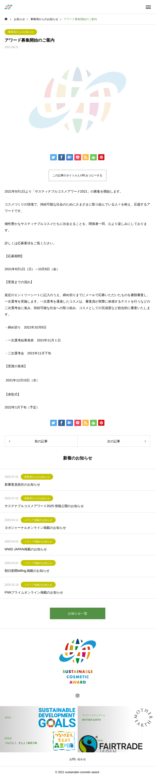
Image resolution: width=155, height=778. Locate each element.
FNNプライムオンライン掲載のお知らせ (34, 592)
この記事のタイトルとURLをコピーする (77, 175)
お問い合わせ (77, 759)
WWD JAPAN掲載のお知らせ (26, 549)
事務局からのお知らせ (20, 32)
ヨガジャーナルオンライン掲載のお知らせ (35, 528)
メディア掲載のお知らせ (38, 520)
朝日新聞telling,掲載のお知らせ (27, 571)
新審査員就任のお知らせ (22, 484)
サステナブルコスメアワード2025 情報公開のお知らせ (44, 506)
